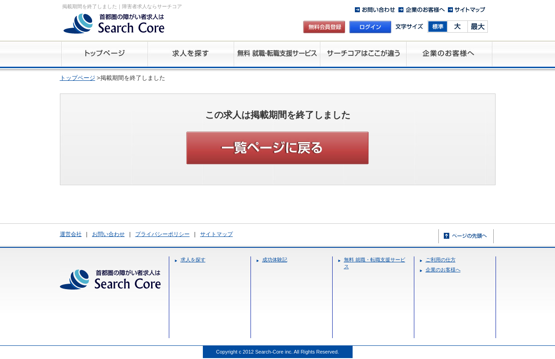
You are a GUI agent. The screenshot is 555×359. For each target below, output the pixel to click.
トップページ (77, 77)
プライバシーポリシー (162, 234)
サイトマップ (216, 234)
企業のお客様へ (443, 269)
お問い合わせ (108, 234)
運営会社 (71, 234)
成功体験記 (274, 259)
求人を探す (193, 259)
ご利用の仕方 (441, 259)
